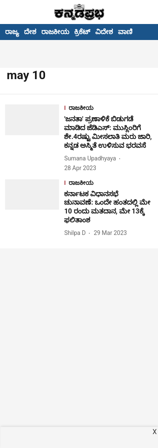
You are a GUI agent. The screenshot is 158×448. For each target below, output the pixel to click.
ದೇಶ (30, 32)
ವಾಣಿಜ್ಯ (128, 32)
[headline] (108, 132)
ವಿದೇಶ (104, 32)
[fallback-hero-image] (34, 138)
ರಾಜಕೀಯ (55, 32)
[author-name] (91, 158)
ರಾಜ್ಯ (12, 32)
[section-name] (108, 108)
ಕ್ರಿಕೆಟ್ (82, 32)
